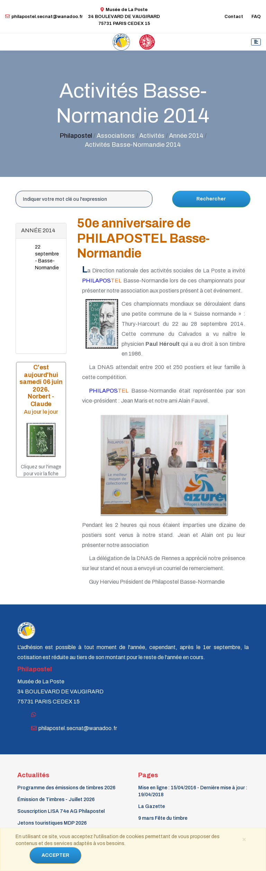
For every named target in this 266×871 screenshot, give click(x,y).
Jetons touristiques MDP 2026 (52, 823)
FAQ (256, 16)
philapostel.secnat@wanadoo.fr (44, 16)
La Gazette (151, 806)
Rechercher (211, 198)
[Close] (244, 839)
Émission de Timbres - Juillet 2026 (56, 799)
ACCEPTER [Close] (55, 855)
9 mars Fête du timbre (162, 818)
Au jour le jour (41, 412)
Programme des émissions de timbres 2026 (66, 787)
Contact (233, 16)
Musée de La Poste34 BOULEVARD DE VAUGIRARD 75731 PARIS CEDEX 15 (124, 16)
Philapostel (76, 135)
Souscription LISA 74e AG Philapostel (61, 811)
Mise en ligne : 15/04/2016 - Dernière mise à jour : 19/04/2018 (192, 791)
